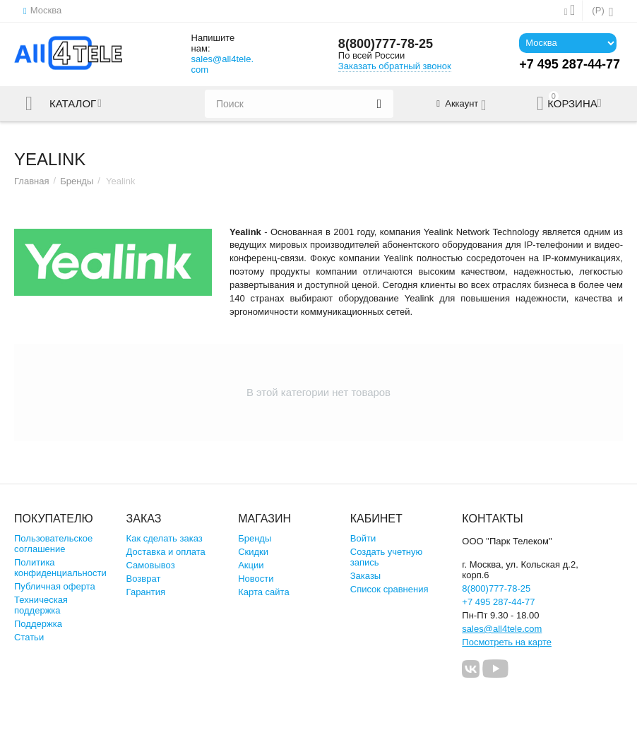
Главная (31, 181)
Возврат (143, 578)
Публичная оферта (54, 586)
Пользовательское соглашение (53, 543)
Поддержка (38, 623)
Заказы (365, 575)
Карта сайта (264, 592)
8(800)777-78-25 (385, 44)
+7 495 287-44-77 (498, 602)
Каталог (72, 103)
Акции (250, 565)
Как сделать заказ (164, 538)
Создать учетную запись (386, 557)
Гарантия (146, 592)
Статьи (29, 637)
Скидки (253, 551)
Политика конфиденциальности (60, 567)
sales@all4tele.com (222, 64)
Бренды (76, 181)
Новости (255, 578)
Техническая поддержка (41, 605)
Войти (363, 538)
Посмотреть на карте (507, 642)
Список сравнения (389, 589)
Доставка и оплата (166, 551)
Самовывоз (150, 565)
